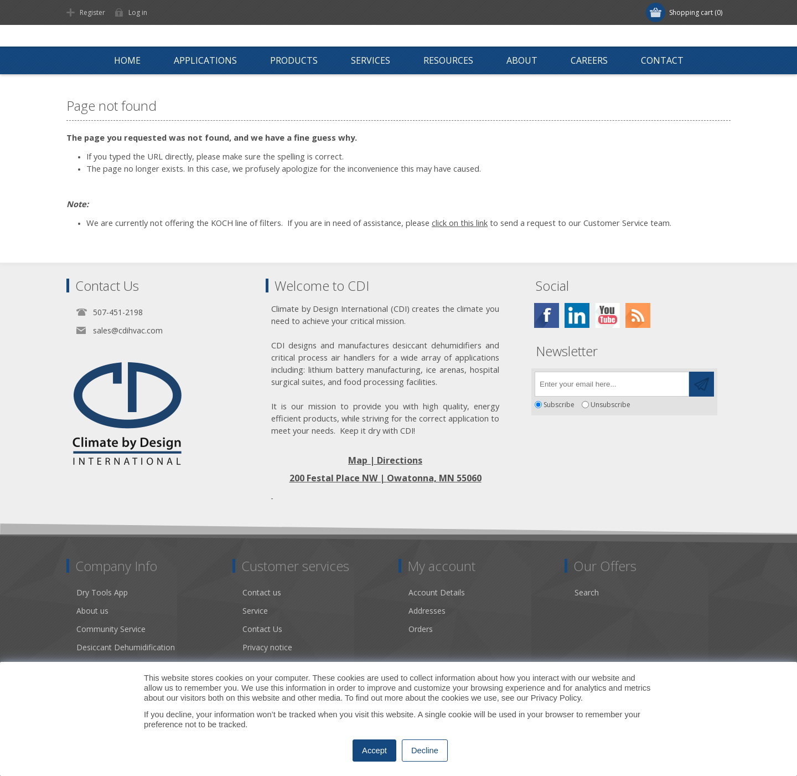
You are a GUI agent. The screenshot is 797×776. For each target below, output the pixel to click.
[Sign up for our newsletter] (612, 384)
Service (255, 610)
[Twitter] (577, 315)
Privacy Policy (556, 697)
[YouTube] (607, 315)
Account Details (436, 592)
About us (92, 610)
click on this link (460, 222)
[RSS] (637, 315)
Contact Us (262, 629)
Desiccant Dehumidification (125, 647)
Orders (420, 629)
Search (587, 592)
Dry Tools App (102, 592)
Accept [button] (374, 750)
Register (92, 12)
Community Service (111, 629)
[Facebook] (546, 315)
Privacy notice (267, 647)
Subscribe (559, 404)
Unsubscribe (610, 404)
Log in (137, 12)
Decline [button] (424, 750)
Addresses (427, 610)
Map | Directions (385, 460)
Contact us (261, 592)
